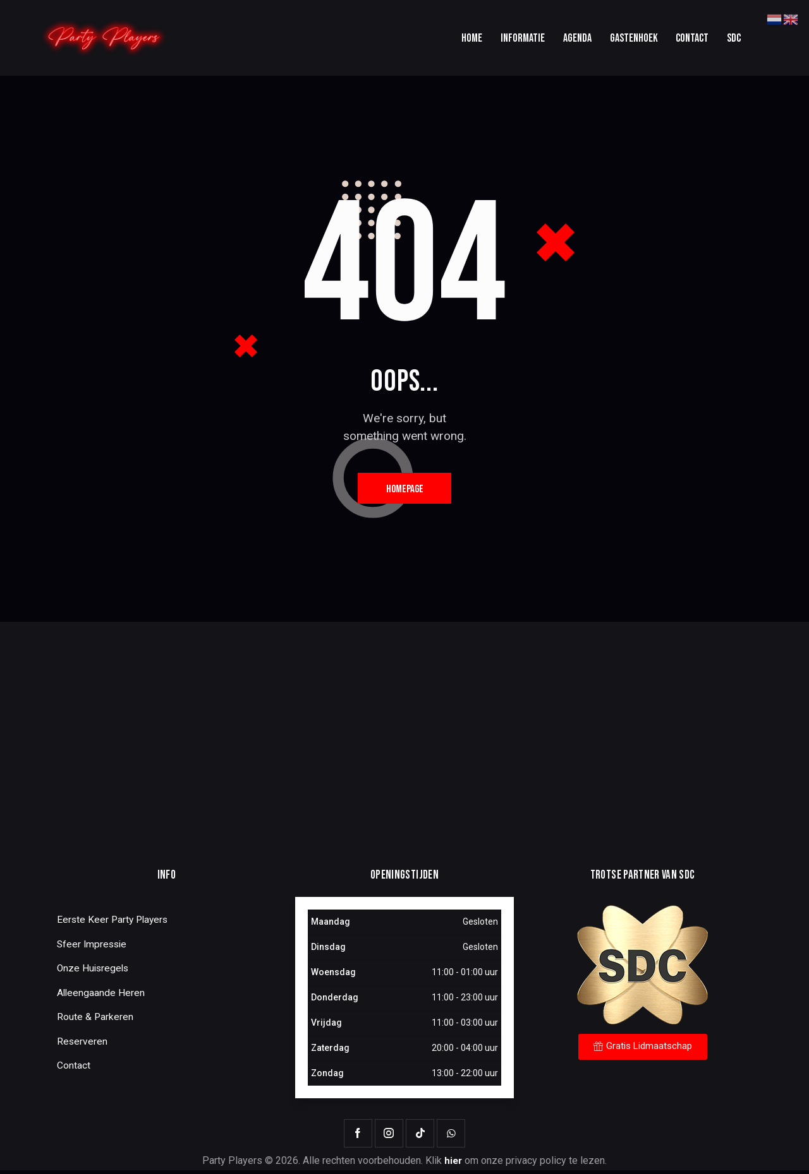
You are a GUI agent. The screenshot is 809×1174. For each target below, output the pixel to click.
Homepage (405, 490)
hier (453, 1165)
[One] (404, 741)
